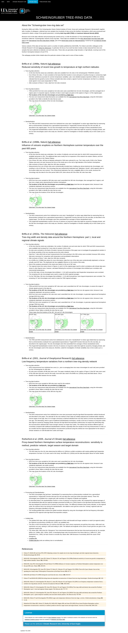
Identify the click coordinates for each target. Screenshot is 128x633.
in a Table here (69, 95)
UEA (2, 1)
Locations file (33, 538)
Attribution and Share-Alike (58, 619)
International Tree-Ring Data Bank (79, 97)
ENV (8, 1)
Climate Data (33, 1)
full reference (54, 64)
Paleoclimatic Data (45, 1)
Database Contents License (32, 619)
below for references (45, 48)
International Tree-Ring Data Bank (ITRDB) (41, 40)
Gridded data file (34, 540)
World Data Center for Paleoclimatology (73, 40)
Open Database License (54, 617)
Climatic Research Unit (19, 1)
